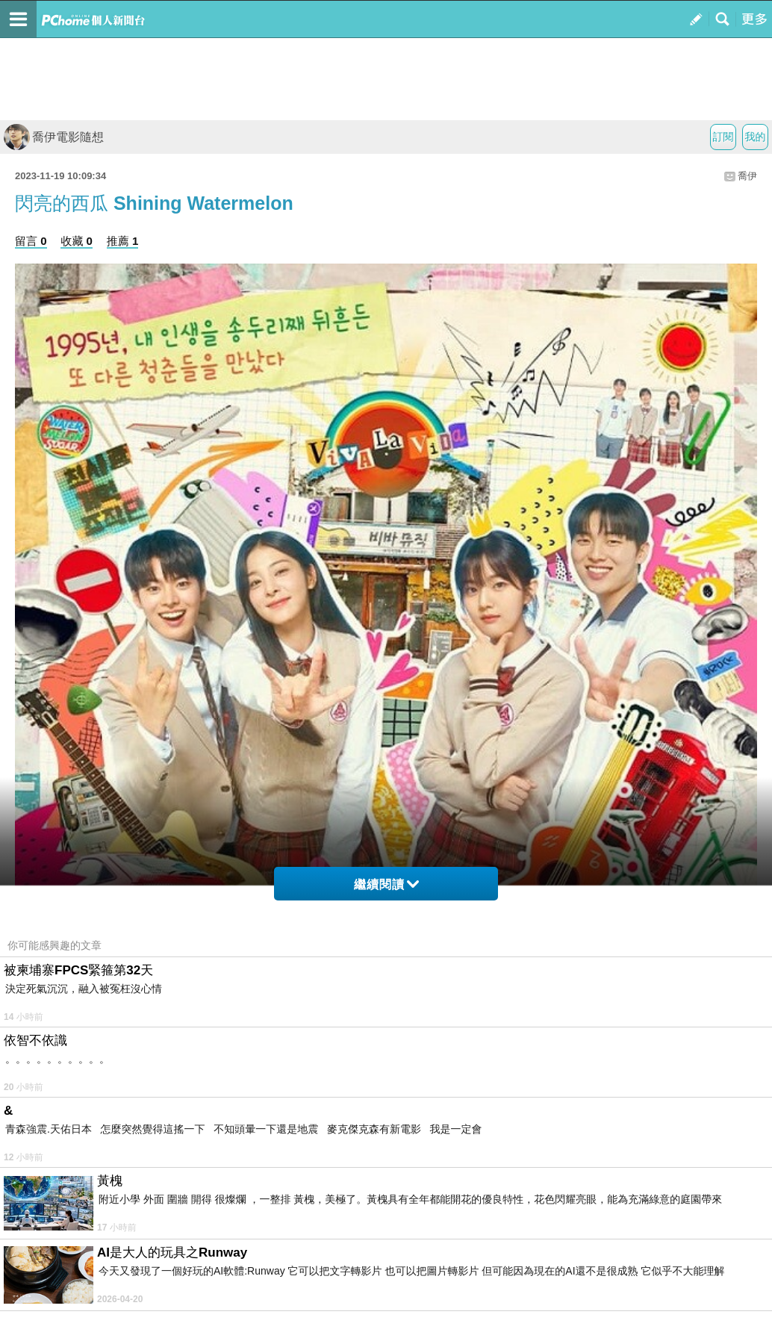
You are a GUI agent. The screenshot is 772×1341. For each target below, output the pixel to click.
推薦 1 (123, 240)
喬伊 (747, 175)
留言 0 (31, 240)
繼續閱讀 (386, 884)
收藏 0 (76, 240)
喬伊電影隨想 (54, 137)
